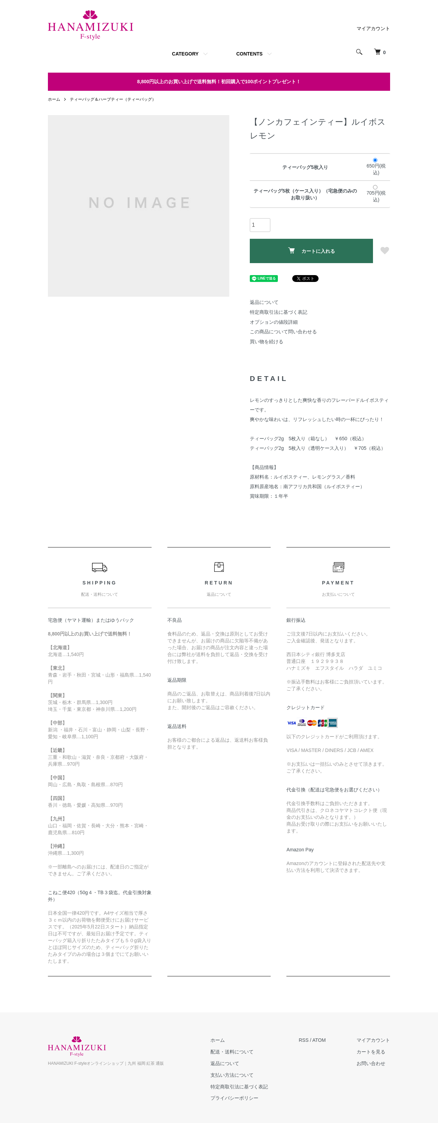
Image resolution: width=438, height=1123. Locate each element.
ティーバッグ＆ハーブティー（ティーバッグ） (113, 99)
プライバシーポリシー (234, 1098)
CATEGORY (185, 54)
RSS (304, 1040)
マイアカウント (373, 28)
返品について (264, 302)
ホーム (54, 99)
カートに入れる (311, 250)
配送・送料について (232, 1051)
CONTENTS (249, 54)
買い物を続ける (266, 341)
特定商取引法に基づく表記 (278, 312)
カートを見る (371, 1051)
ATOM (319, 1040)
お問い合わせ (371, 1063)
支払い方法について (232, 1075)
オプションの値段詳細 (274, 322)
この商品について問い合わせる (283, 331)
